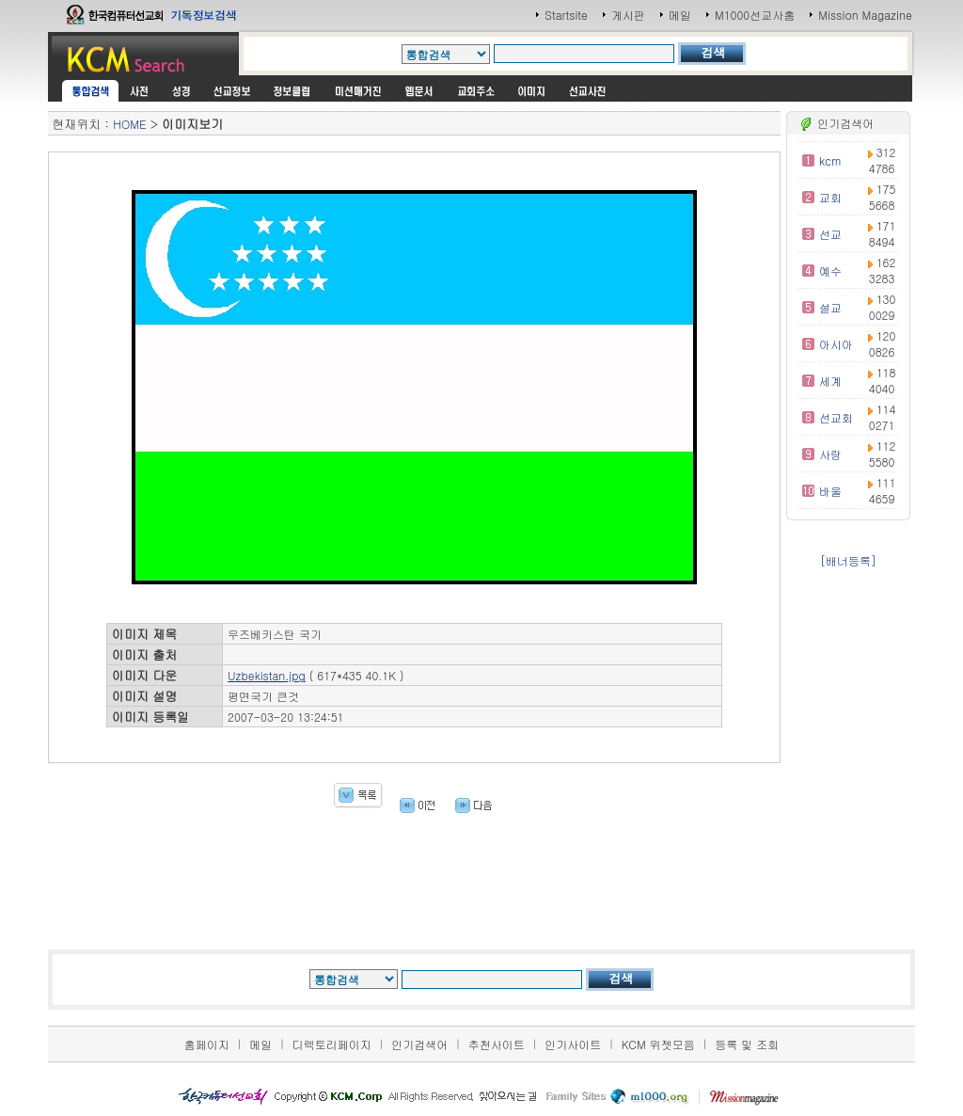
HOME (129, 124)
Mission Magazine (865, 15)
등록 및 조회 (747, 1044)
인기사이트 (573, 1044)
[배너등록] (848, 560)
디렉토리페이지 (331, 1044)
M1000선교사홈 (755, 15)
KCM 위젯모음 (658, 1044)
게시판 (628, 15)
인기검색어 (419, 1044)
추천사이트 (496, 1044)
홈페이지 (206, 1044)
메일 (680, 15)
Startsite (566, 15)
